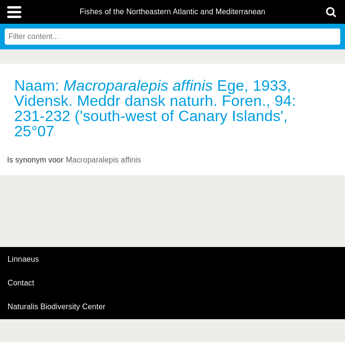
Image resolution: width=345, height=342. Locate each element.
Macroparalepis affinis (103, 160)
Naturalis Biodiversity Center (57, 307)
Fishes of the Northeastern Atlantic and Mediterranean (172, 12)
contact (21, 283)
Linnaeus (23, 259)
